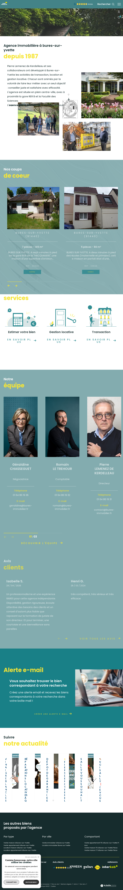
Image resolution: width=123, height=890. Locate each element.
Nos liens (83, 884)
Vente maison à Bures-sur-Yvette (17, 843)
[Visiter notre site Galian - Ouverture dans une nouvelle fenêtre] (88, 867)
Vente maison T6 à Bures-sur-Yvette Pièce (100, 848)
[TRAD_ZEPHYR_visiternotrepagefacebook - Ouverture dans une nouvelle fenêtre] (34, 868)
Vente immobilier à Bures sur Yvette (56, 843)
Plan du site (55, 884)
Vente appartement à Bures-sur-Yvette (19, 845)
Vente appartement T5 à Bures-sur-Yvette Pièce (101, 844)
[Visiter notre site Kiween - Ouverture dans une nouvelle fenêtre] (76, 866)
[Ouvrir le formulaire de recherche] (105, 4)
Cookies (53, 886)
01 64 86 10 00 (10, 867)
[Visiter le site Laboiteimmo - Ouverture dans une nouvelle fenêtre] (108, 885)
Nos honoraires (45, 884)
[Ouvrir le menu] (119, 4)
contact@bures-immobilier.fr (16, 870)
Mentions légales (66, 884)
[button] (16, 285)
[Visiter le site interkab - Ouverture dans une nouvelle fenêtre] (110, 866)
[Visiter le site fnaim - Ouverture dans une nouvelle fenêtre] (97, 867)
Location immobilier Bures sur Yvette (56, 845)
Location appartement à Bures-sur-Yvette (20, 850)
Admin (76, 884)
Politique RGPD (44, 886)
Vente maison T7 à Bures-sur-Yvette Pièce (100, 850)
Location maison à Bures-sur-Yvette (18, 848)
